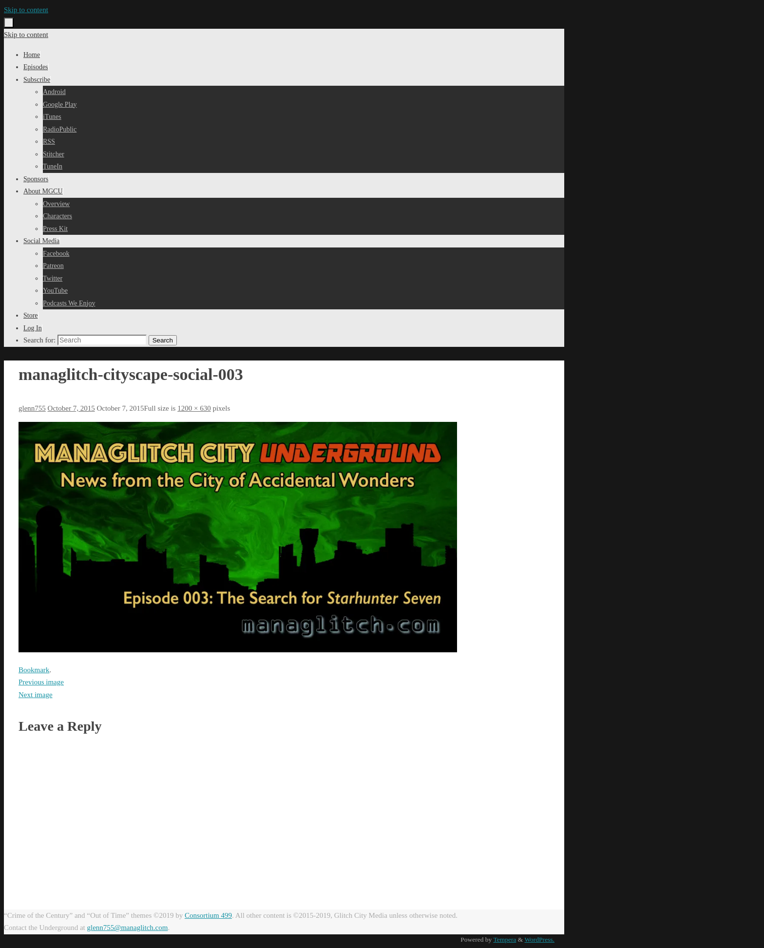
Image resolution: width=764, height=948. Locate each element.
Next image (36, 695)
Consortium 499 (208, 915)
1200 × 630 (193, 408)
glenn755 (32, 408)
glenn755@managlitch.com (127, 927)
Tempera (504, 939)
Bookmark (34, 670)
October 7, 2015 (71, 408)
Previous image (41, 682)
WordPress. (539, 939)
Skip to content (26, 10)
